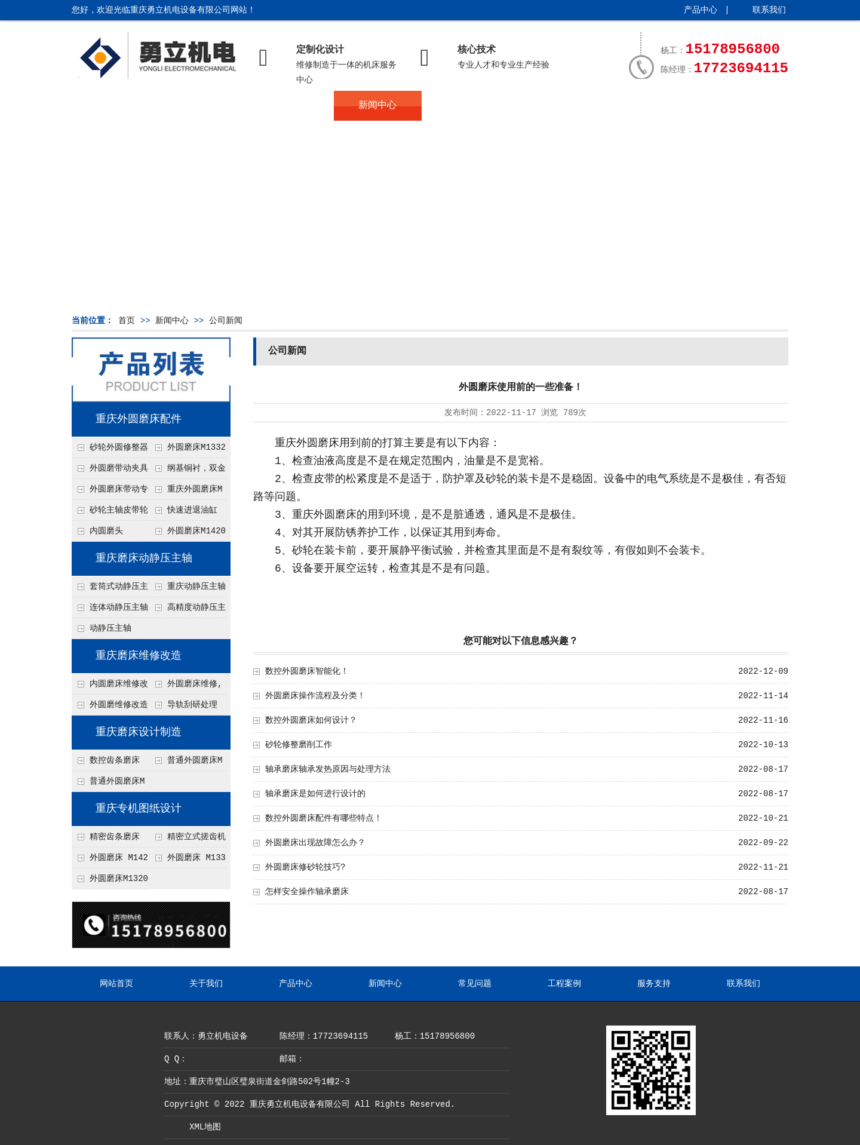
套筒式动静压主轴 (110, 589)
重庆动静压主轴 (196, 586)
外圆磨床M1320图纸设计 (110, 881)
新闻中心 (377, 105)
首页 (126, 321)
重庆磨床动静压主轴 (144, 558)
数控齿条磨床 (115, 760)
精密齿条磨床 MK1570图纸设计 (106, 840)
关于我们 (203, 105)
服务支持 (640, 105)
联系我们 (769, 10)
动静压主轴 (110, 628)
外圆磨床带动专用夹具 (110, 492)
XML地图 (205, 1127)
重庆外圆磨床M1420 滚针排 (185, 492)
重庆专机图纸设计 (139, 809)
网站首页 (115, 105)
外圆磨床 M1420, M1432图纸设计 (110, 860)
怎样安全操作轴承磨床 (307, 892)
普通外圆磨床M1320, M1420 (108, 784)
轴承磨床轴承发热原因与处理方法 (328, 769)
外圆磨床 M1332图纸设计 (187, 860)
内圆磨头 (106, 531)
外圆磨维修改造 (119, 705)
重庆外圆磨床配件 (139, 419)
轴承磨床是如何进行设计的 (315, 794)
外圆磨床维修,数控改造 (185, 687)
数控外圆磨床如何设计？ (311, 720)
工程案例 (552, 105)
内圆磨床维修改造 (110, 687)
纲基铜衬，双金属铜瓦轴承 (187, 471)
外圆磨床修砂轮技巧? (305, 867)
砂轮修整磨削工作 (298, 745)
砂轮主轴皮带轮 (119, 510)
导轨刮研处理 (192, 705)
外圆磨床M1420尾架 (187, 534)
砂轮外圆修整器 (119, 447)
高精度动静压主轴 (187, 610)
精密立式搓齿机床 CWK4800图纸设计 (187, 840)
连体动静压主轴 (119, 607)
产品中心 (700, 10)
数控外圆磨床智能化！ (307, 671)
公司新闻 (225, 321)
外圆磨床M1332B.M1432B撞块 (187, 450)
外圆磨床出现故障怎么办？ (315, 843)
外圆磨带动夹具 (119, 468)
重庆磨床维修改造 (139, 656)
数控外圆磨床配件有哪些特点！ (323, 818)
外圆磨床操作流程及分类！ (315, 696)
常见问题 (465, 105)
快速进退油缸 (192, 510)
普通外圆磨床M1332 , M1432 (185, 763)
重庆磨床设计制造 (139, 732)
